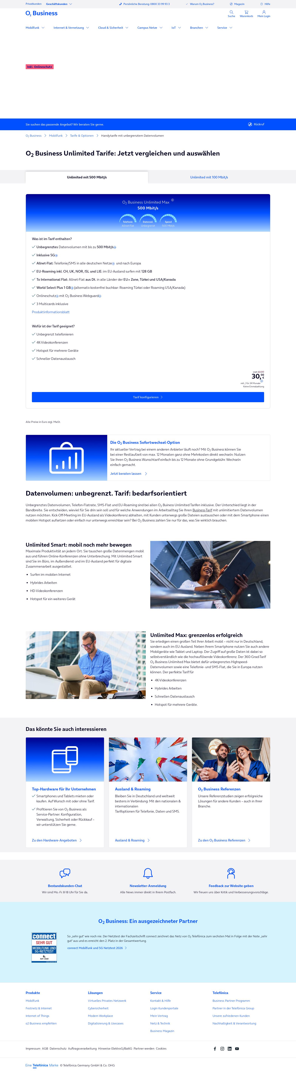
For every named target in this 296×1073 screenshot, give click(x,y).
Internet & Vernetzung (69, 28)
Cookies (161, 1048)
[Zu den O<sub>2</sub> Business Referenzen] (231, 792)
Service (222, 28)
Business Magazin (162, 1031)
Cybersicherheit (98, 1008)
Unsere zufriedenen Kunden (231, 1016)
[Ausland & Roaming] (148, 792)
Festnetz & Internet (39, 1008)
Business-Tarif (202, 510)
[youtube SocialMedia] (238, 1048)
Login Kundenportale (164, 1008)
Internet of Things (37, 1016)
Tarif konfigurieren (146, 397)
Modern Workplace (100, 1016)
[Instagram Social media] (223, 1048)
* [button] (172, 200)
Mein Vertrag (159, 1016)
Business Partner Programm (231, 1001)
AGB (45, 1048)
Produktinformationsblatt (51, 312)
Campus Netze (147, 28)
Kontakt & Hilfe (160, 1001)
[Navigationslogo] (41, 13)
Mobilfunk (33, 28)
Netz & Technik (160, 1023)
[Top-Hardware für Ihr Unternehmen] (65, 787)
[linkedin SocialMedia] (230, 1048)
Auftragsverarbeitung (82, 1048)
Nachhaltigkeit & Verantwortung (234, 1023)
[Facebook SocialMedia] (216, 1048)
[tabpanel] (148, 297)
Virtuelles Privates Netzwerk (107, 1001)
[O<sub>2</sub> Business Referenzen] (231, 787)
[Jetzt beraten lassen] (148, 458)
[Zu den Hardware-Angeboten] (65, 792)
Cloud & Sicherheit (111, 28)
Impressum (33, 1048)
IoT (174, 28)
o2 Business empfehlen (41, 1023)
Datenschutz (58, 1048)
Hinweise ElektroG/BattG (115, 1048)
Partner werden (144, 1048)
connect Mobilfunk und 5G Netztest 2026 (97, 948)
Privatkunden (34, 4)
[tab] (87, 178)
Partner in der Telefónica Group (233, 1008)
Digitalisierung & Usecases (105, 1023)
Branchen (197, 28)
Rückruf (256, 124)
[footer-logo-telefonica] (42, 1066)
